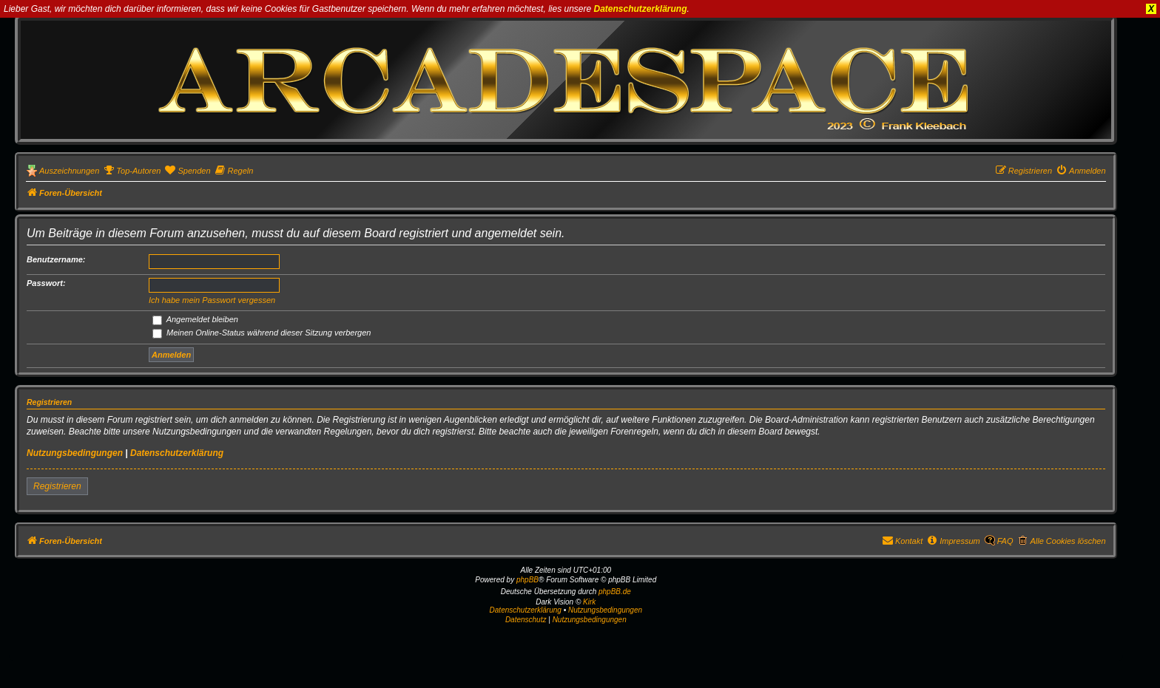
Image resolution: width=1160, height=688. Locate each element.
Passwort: (46, 283)
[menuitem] (132, 171)
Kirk (589, 602)
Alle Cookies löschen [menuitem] (1067, 541)
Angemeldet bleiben (195, 319)
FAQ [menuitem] (1005, 541)
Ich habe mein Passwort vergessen (212, 300)
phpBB (527, 580)
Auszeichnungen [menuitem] (69, 170)
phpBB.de (614, 591)
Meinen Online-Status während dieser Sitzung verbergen (261, 332)
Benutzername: (56, 259)
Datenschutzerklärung (640, 9)
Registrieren (57, 486)
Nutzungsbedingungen (75, 453)
